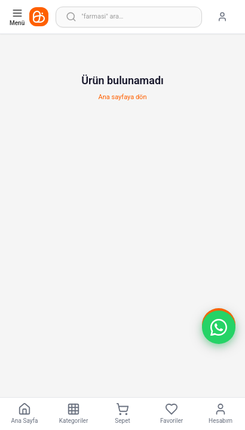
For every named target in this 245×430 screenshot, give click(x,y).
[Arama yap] (129, 17)
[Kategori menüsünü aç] (18, 17)
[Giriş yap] (222, 17)
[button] (218, 327)
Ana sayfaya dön (123, 97)
